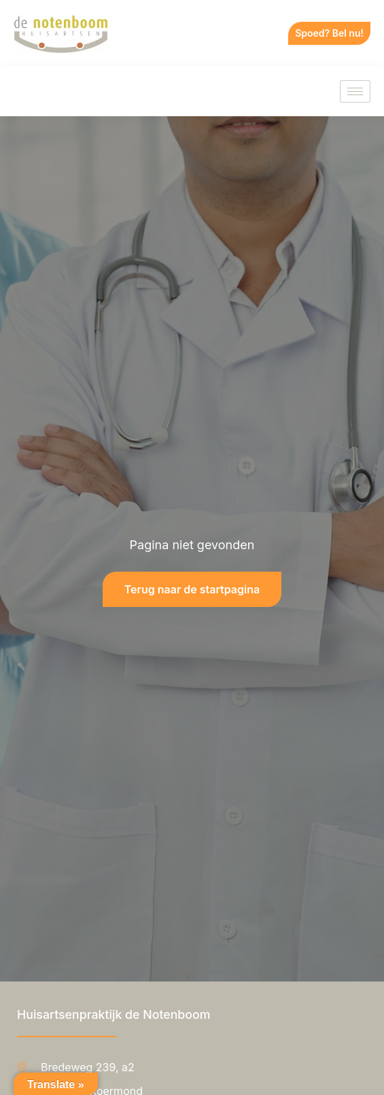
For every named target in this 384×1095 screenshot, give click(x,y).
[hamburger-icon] (355, 91)
